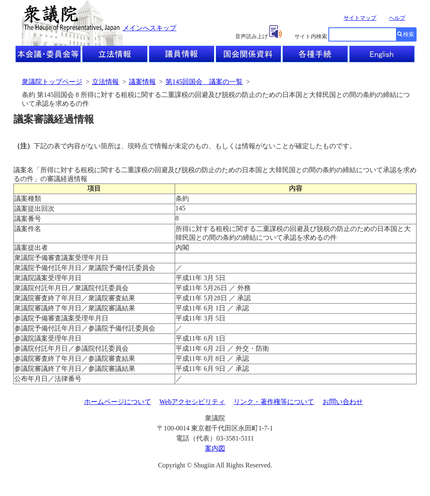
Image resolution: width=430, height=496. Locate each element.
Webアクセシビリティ (192, 401)
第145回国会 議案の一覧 (204, 81)
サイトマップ (359, 18)
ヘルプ (397, 18)
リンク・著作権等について (273, 401)
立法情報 (105, 81)
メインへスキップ (149, 27)
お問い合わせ (342, 401)
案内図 (215, 448)
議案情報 (142, 81)
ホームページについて (117, 401)
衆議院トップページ (52, 81)
